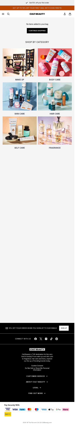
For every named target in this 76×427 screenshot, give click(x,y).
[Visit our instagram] (46, 338)
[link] (64, 14)
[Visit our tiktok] (51, 338)
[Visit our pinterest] (56, 338)
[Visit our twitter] (40, 338)
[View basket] (70, 14)
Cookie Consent (37, 366)
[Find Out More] (37, 393)
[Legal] (37, 388)
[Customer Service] (37, 376)
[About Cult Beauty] (37, 382)
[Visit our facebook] (35, 338)
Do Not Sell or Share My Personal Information (37, 369)
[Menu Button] (3, 14)
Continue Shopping (37, 31)
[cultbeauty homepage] (37, 14)
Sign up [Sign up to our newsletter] (64, 328)
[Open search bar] (8, 14)
